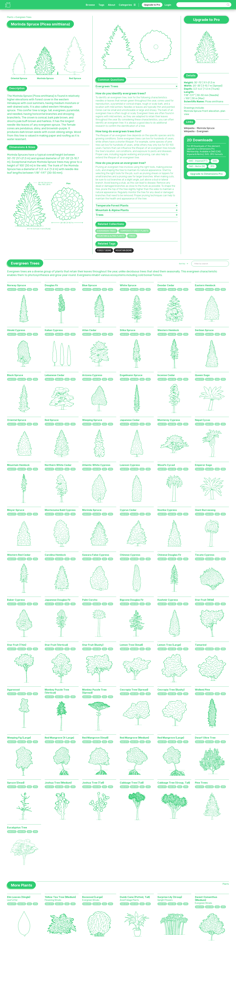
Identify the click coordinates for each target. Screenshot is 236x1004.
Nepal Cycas (202, 419)
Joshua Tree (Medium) (58, 782)
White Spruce (128, 285)
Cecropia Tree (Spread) (134, 689)
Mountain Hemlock (18, 464)
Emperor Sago (203, 464)
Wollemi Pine (202, 689)
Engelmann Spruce (131, 375)
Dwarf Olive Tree (205, 737)
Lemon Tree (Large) (169, 644)
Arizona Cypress (92, 375)
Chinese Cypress (130, 554)
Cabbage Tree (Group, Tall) (173, 782)
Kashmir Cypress (167, 599)
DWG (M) (21, 290)
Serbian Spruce (204, 330)
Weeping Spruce (92, 419)
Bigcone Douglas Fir (132, 599)
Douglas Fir (51, 285)
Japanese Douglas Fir (58, 599)
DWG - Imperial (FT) (198, 161)
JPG (212, 166)
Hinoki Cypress (16, 330)
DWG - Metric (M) (197, 166)
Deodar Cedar (165, 285)
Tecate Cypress (204, 554)
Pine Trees (201, 782)
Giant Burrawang (205, 509)
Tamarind (200, 644)
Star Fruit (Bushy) (93, 644)
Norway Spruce (16, 285)
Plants (10, 17)
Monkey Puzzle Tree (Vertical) (57, 691)
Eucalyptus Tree (17, 827)
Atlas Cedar (89, 330)
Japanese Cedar (130, 419)
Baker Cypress (16, 599)
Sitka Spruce (127, 330)
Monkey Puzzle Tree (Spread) (94, 691)
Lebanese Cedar (54, 375)
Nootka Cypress (167, 509)
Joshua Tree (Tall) (93, 782)
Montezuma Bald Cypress (60, 509)
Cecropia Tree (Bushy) (171, 689)
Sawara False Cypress (95, 554)
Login (168, 4)
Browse (90, 4)
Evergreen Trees (23, 17)
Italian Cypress (54, 330)
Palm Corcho (89, 599)
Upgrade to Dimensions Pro (206, 173)
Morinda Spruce (91, 509)
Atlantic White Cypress (96, 464)
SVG (215, 161)
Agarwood (13, 689)
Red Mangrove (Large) (170, 737)
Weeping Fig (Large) (19, 737)
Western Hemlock (168, 330)
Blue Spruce (89, 285)
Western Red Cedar (19, 554)
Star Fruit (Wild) (204, 599)
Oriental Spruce (16, 419)
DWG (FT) (12, 290)
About (111, 4)
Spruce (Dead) (16, 782)
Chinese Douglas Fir (169, 554)
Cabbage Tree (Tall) (132, 782)
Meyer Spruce (15, 509)
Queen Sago (202, 375)
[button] (183, 264)
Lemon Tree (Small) (131, 644)
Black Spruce (15, 375)
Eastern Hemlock (205, 285)
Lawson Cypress (130, 464)
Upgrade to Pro (152, 4)
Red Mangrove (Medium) (134, 737)
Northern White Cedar (58, 464)
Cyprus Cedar (128, 509)
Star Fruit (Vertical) (56, 644)
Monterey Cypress (168, 419)
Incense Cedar (166, 375)
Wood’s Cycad (166, 464)
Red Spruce (52, 419)
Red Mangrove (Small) (95, 737)
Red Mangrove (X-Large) (59, 737)
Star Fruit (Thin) (16, 644)
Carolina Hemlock (55, 554)
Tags (101, 4)
